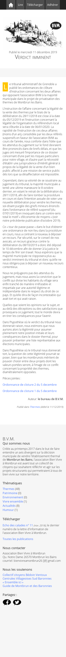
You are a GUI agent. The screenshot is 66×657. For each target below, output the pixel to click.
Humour (8, 510)
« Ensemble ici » (13, 582)
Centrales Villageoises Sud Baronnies (27, 578)
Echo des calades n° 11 (18, 525)
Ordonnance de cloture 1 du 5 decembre (30, 391)
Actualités (9, 506)
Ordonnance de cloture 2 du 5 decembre (30, 385)
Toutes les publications (18, 539)
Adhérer (52, 5)
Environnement (13, 497)
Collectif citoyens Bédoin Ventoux (25, 575)
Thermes (35, 406)
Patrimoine (10, 493)
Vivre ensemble (13, 501)
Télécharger (35, 5)
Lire (20, 5)
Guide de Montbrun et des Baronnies (27, 586)
